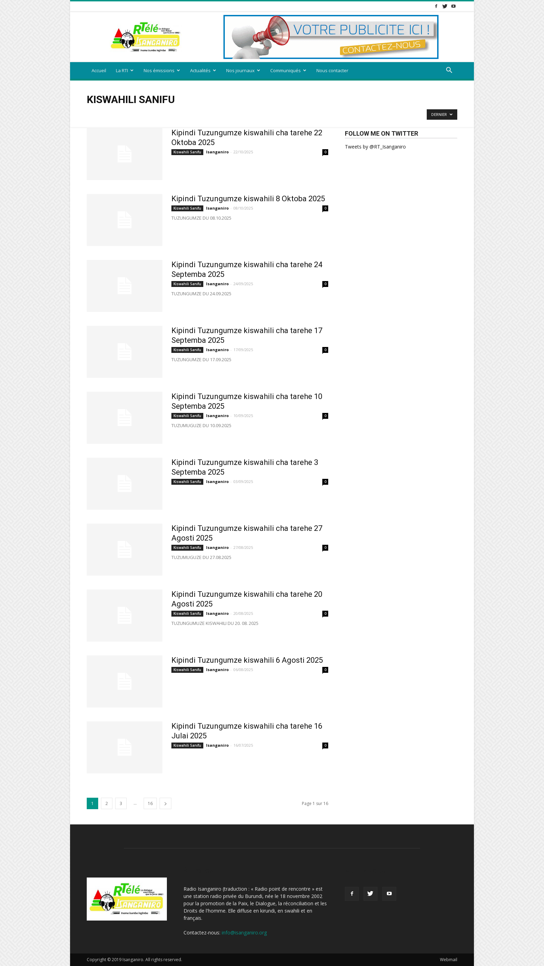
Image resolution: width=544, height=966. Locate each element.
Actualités (203, 70)
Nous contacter (332, 70)
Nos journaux (243, 70)
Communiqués (288, 70)
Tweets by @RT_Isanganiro (375, 146)
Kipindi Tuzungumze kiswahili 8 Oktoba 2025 (248, 198)
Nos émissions (162, 70)
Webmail (448, 960)
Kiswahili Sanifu (187, 152)
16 (150, 803)
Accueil (99, 70)
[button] (449, 71)
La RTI (125, 70)
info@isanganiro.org (244, 932)
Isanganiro (217, 151)
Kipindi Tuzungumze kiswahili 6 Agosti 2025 (247, 660)
